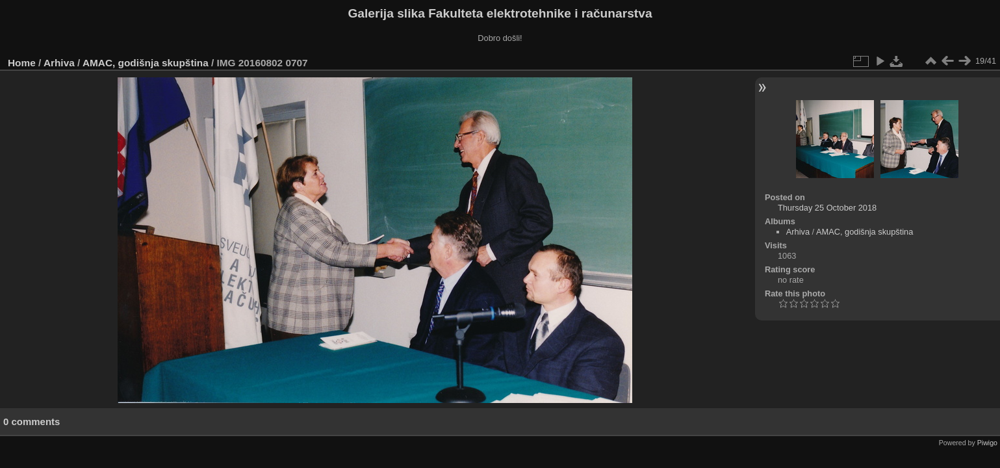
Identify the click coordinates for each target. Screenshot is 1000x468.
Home (22, 62)
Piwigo (987, 443)
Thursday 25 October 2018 (827, 208)
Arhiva (59, 62)
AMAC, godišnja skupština (146, 62)
